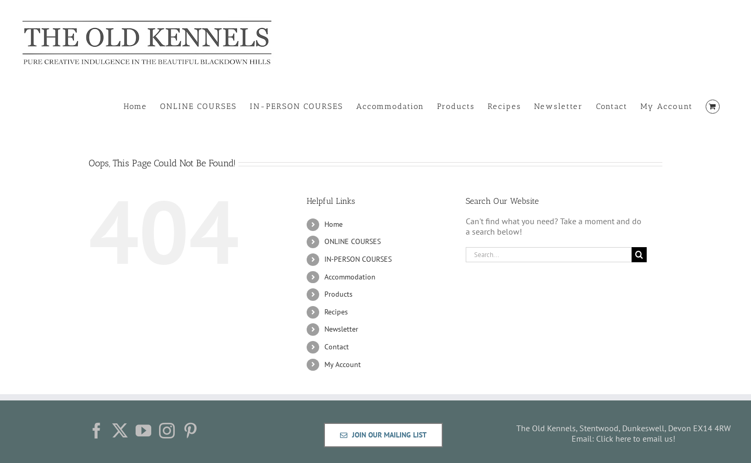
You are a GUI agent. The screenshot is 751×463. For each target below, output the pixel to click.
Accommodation (350, 277)
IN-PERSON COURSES (358, 259)
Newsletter (341, 329)
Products (338, 294)
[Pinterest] (190, 430)
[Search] (639, 254)
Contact (336, 346)
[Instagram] (167, 430)
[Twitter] (120, 430)
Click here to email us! (635, 438)
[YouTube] (143, 430)
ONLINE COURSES (352, 241)
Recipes (336, 311)
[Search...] (549, 254)
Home (333, 224)
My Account (342, 364)
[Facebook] (96, 430)
